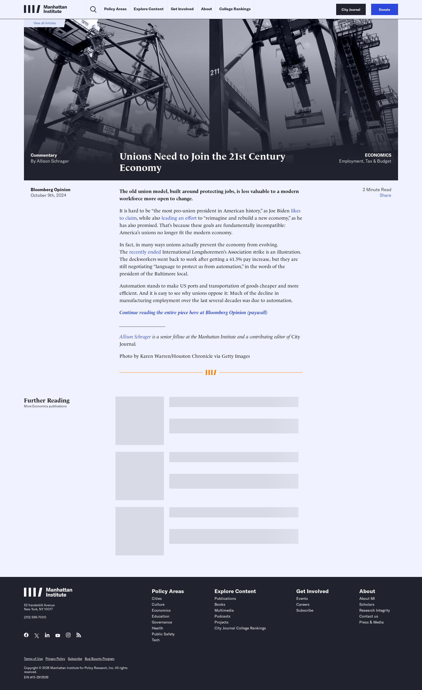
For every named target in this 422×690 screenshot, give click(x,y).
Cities (157, 598)
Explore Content (149, 8)
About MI (367, 598)
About (206, 8)
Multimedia (224, 610)
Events (302, 598)
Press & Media (371, 622)
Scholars (366, 604)
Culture (158, 604)
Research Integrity (374, 610)
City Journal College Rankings (240, 628)
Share (385, 195)
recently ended (145, 251)
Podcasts (222, 616)
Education (160, 616)
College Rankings (235, 8)
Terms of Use (33, 659)
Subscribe (304, 610)
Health (157, 628)
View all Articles (45, 23)
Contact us (368, 616)
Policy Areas (115, 8)
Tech (156, 640)
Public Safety (163, 634)
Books (219, 604)
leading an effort (179, 217)
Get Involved (182, 8)
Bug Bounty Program (99, 659)
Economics (378, 155)
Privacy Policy (55, 659)
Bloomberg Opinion (51, 189)
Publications (225, 598)
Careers (303, 604)
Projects (221, 622)
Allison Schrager (53, 161)
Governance (162, 622)
